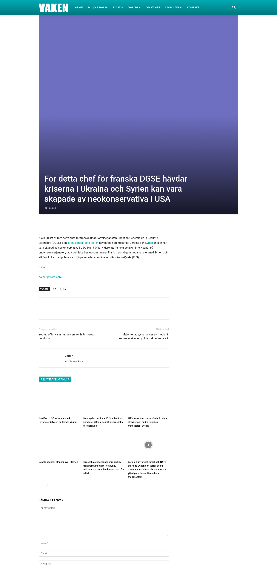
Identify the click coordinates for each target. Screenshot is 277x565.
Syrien (149, 133)
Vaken (69, 246)
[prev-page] (41, 374)
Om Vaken (153, 7)
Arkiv (79, 7)
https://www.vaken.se (74, 251)
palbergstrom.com (50, 167)
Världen (134, 7)
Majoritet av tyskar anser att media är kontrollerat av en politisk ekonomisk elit (144, 226)
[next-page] (47, 374)
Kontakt (193, 7)
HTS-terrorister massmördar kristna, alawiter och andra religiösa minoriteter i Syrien (147, 312)
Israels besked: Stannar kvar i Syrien (58, 352)
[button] (233, 8)
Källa (42, 157)
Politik (118, 7)
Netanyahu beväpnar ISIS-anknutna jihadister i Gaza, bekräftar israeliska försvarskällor (103, 312)
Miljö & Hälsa (98, 7)
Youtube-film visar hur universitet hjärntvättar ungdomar (67, 226)
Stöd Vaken (173, 7)
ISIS (54, 179)
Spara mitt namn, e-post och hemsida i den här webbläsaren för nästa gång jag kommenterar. (97, 462)
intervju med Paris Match (83, 133)
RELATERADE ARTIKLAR (55, 269)
